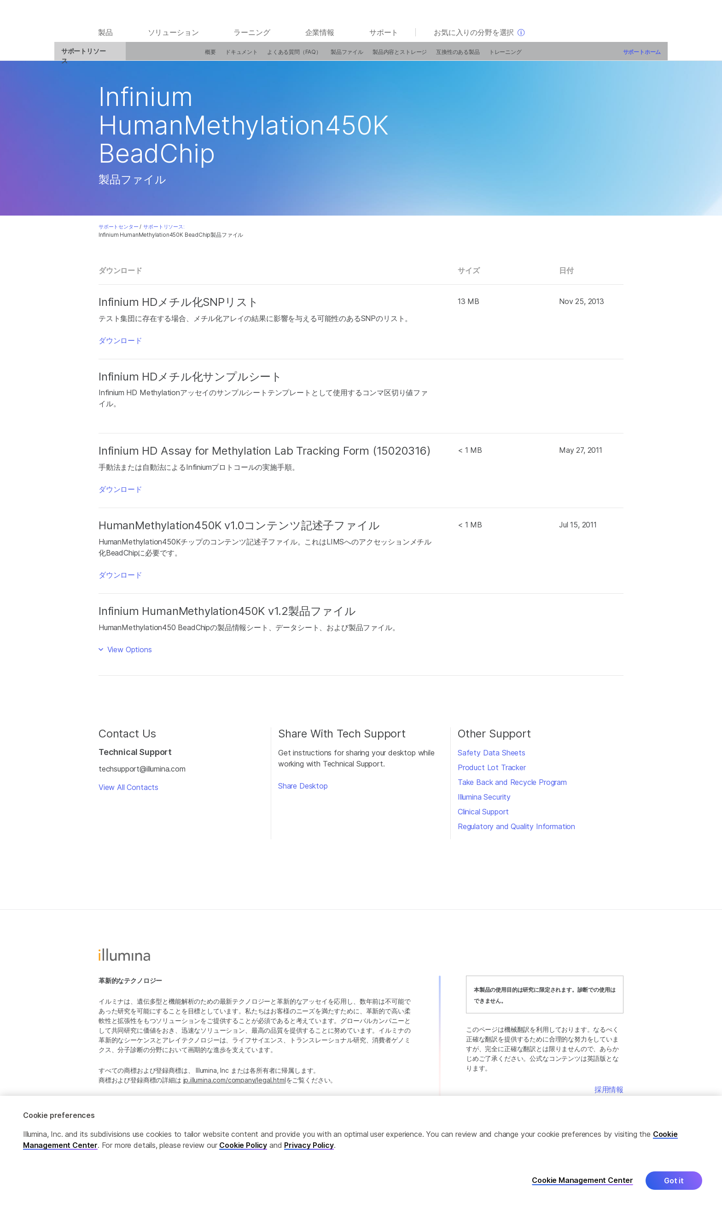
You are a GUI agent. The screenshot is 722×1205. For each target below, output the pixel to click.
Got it (674, 1182)
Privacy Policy (309, 1147)
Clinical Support (483, 816)
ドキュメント (204, 56)
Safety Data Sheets (491, 757)
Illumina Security (484, 801)
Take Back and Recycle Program (512, 786)
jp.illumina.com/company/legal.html (234, 1084)
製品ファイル (309, 56)
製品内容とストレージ (362, 56)
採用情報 (608, 1094)
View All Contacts (128, 791)
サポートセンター (119, 231)
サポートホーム (604, 56)
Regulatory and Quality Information (516, 831)
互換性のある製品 (421, 56)
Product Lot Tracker (492, 772)
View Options (128, 654)
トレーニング (467, 56)
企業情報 (319, 37)
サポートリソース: (163, 231)
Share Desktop (303, 790)
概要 (173, 56)
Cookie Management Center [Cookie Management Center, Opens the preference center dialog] (582, 1182)
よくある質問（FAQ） (257, 56)
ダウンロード (120, 345)
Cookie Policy (243, 1147)
